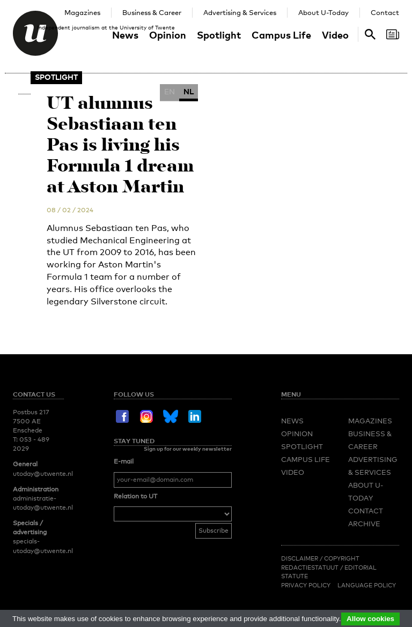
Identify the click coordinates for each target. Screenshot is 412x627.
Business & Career (151, 12)
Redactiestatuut (310, 567)
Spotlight (219, 34)
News (125, 34)
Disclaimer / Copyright (320, 558)
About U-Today (323, 12)
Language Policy (366, 585)
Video (335, 34)
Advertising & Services (239, 12)
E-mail (124, 461)
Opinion (167, 34)
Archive (364, 523)
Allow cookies (370, 619)
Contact (385, 12)
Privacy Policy (305, 585)
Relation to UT (135, 496)
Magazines (82, 12)
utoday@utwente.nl (43, 473)
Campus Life (281, 34)
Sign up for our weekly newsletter (188, 448)
